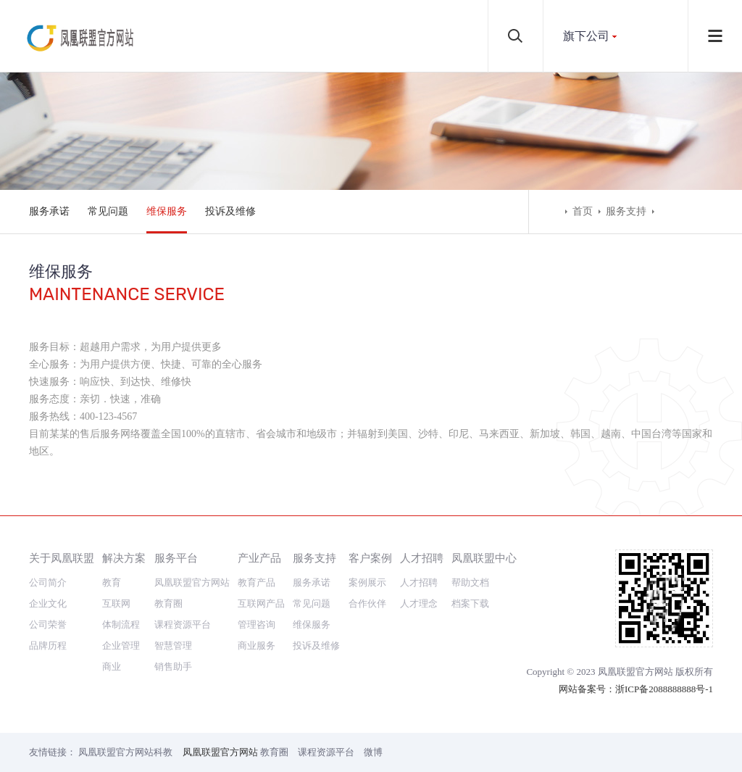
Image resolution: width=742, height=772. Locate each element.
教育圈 (168, 603)
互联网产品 (261, 603)
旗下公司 (586, 36)
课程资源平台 (182, 624)
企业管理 (121, 645)
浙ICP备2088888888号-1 (664, 689)
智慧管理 (173, 645)
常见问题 (108, 211)
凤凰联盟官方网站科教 (125, 752)
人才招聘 (421, 558)
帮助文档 (470, 582)
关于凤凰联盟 (61, 558)
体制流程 (121, 624)
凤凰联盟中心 (484, 558)
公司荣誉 (48, 624)
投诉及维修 (230, 211)
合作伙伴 (367, 603)
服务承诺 (49, 211)
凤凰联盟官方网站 (192, 582)
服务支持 (626, 211)
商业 (111, 666)
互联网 (116, 603)
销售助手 (173, 666)
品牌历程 (48, 645)
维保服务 (166, 211)
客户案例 (370, 558)
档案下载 (470, 603)
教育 (111, 582)
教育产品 (256, 582)
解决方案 (124, 558)
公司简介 (48, 582)
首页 (582, 211)
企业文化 (48, 603)
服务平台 (176, 558)
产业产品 (259, 558)
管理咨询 (256, 624)
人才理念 (419, 603)
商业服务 (256, 645)
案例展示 (367, 582)
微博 (373, 752)
